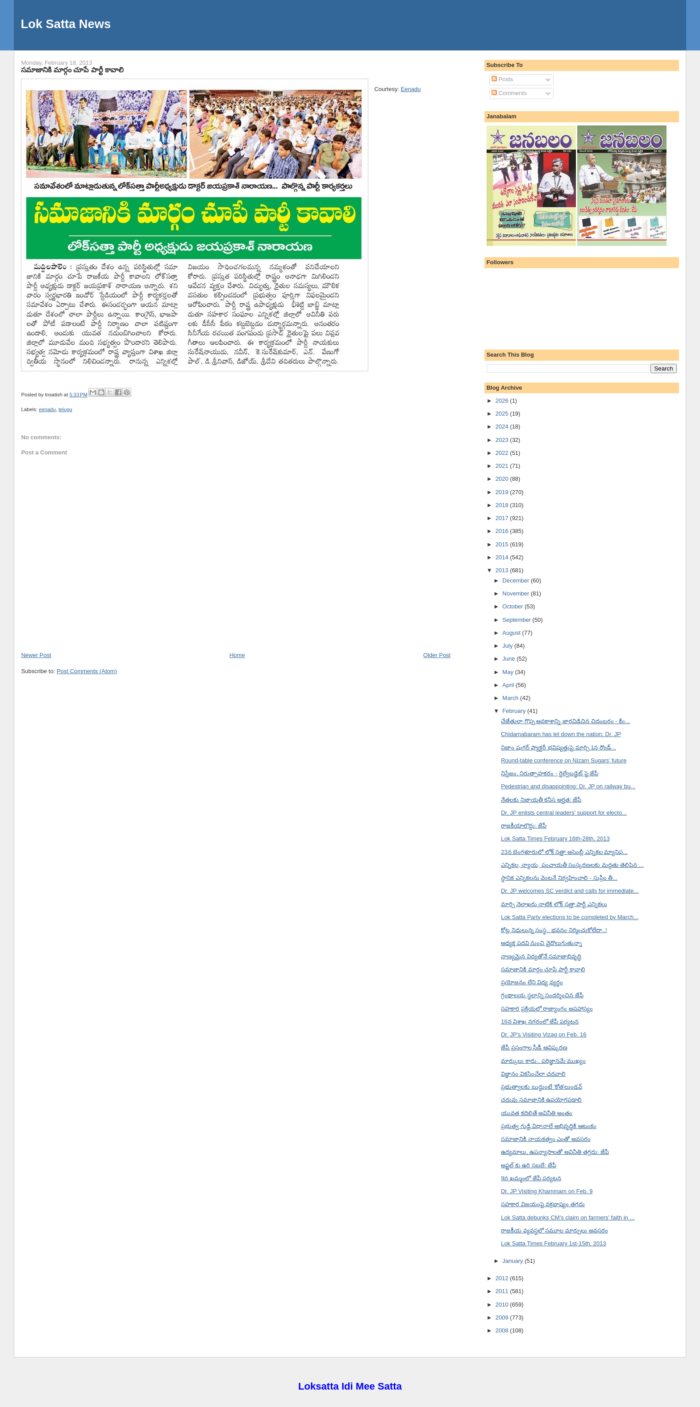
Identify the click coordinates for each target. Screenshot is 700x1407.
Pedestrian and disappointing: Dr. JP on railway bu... (568, 786)
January (513, 1260)
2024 (503, 426)
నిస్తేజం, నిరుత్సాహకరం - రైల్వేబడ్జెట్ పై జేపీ (549, 773)
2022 (503, 453)
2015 (503, 544)
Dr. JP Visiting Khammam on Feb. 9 (546, 1191)
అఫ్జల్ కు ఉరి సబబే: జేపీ (528, 1165)
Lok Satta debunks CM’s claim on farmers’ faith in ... (567, 1217)
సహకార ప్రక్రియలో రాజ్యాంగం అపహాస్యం (547, 1008)
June (509, 658)
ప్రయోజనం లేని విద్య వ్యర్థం (532, 982)
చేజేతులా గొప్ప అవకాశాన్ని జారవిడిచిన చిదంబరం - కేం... (565, 721)
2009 (503, 1317)
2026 (503, 400)
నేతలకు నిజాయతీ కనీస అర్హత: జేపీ (541, 799)
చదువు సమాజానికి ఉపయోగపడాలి (541, 1099)
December (516, 580)
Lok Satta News (66, 24)
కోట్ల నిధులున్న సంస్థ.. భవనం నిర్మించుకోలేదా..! (554, 930)
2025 (503, 413)
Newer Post (36, 655)
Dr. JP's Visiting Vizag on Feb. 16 (543, 1034)
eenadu (47, 409)
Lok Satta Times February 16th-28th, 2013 (555, 838)
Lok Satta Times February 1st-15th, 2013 (553, 1243)
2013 (503, 570)
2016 (503, 531)
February (514, 711)
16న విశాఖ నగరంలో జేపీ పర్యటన (540, 1021)
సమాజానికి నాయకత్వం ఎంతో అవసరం (546, 1139)
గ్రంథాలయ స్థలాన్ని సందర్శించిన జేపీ (542, 995)
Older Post (436, 655)
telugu (65, 409)
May (508, 672)
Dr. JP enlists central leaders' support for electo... (564, 812)
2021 (503, 465)
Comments (509, 93)
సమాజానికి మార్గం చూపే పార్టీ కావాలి (72, 70)
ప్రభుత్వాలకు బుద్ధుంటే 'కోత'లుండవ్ (541, 1086)
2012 (503, 1278)
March (511, 698)
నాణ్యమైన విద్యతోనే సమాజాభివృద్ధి (541, 956)
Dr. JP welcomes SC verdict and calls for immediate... (569, 890)
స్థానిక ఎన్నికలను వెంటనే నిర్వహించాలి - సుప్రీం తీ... (559, 877)
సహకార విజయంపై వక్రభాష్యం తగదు (543, 1204)
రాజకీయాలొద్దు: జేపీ (523, 825)
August (512, 632)
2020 (503, 478)
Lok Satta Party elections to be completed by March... (569, 917)
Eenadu (411, 89)
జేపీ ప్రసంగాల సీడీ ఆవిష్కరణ (534, 1047)
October (513, 606)
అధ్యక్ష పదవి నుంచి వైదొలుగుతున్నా (541, 943)
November (516, 593)
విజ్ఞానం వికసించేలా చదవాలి (533, 1073)
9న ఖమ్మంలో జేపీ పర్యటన (531, 1178)
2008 (503, 1330)
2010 (503, 1304)
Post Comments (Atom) (87, 671)
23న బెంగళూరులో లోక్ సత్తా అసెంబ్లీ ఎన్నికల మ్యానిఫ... (564, 852)
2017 (503, 518)
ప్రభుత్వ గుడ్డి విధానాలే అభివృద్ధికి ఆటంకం (548, 1126)
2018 (503, 505)
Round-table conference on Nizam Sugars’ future (563, 760)
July (508, 645)
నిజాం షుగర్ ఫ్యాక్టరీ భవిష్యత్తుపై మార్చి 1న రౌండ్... (558, 747)
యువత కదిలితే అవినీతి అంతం (536, 1113)
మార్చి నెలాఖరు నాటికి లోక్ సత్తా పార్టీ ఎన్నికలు (554, 904)
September (517, 619)
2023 (503, 440)
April (509, 685)
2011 (503, 1291)
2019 (503, 492)
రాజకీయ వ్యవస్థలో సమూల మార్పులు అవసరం (554, 1230)
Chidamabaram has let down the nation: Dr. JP (561, 734)
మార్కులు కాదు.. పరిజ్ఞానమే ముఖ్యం (543, 1060)
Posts (502, 79)
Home (237, 655)
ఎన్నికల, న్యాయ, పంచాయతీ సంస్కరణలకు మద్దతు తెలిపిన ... (572, 865)
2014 (503, 557)
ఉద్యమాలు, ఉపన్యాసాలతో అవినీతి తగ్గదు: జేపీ (555, 1152)
